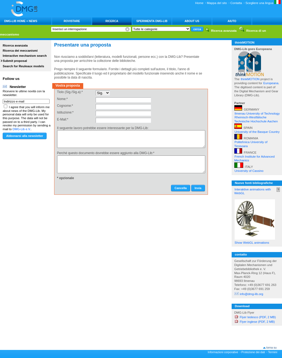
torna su (271, 347)
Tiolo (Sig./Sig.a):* (70, 92)
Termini (272, 352)
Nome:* (62, 99)
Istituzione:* (65, 112)
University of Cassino (249, 170)
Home (199, 3)
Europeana (270, 83)
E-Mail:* (62, 119)
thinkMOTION (250, 79)
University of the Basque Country (257, 131)
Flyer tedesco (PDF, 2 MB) (258, 317)
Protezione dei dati (253, 352)
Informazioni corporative (223, 352)
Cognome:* (65, 106)
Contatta (236, 3)
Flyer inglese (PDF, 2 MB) (257, 321)
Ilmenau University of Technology (257, 113)
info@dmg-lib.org (251, 294)
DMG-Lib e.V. (22, 129)
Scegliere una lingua (263, 3)
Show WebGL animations (252, 242)
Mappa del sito (217, 3)
